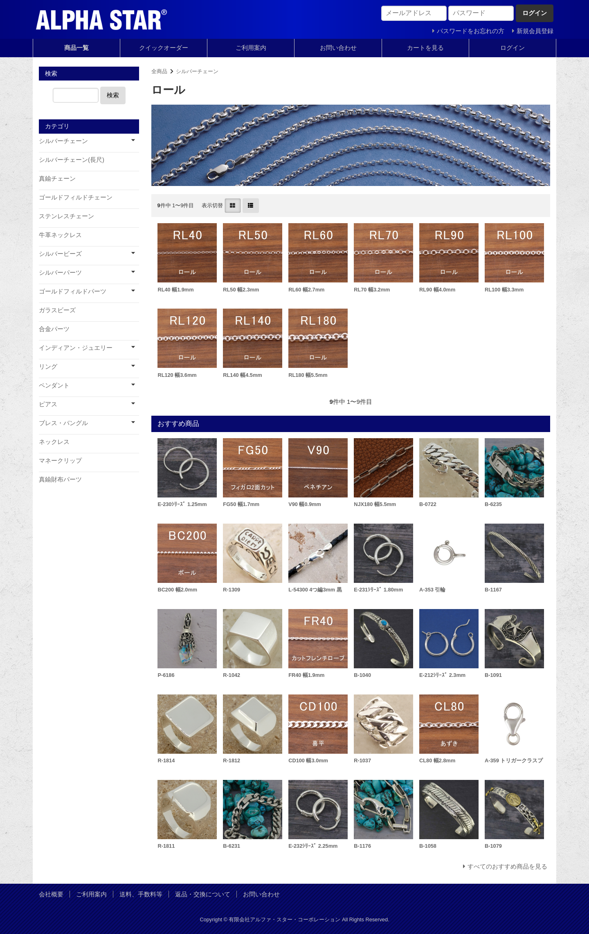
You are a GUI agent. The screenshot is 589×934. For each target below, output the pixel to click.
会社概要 (51, 894)
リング (48, 366)
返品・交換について (202, 894)
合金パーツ (54, 328)
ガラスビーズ (57, 310)
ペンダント (54, 385)
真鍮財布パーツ (60, 479)
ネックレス (54, 441)
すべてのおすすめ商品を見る (507, 866)
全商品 (159, 71)
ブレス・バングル (63, 422)
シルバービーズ (60, 253)
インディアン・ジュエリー (75, 347)
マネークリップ (60, 460)
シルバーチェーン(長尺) (71, 159)
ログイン (512, 47)
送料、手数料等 (140, 894)
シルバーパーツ (60, 272)
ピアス (48, 404)
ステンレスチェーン (66, 216)
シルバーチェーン (197, 71)
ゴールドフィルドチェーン (75, 197)
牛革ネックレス (60, 234)
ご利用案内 (251, 47)
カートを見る (425, 47)
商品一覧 (76, 47)
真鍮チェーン (57, 178)
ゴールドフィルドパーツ (72, 291)
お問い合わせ (338, 47)
